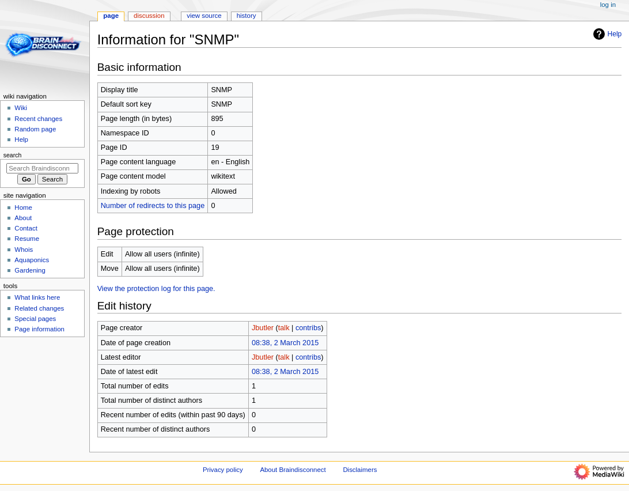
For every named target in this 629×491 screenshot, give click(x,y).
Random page (35, 129)
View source (204, 15)
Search (12, 155)
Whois (23, 249)
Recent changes (38, 118)
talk (284, 328)
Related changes (39, 308)
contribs (308, 328)
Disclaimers (360, 469)
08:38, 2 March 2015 (285, 343)
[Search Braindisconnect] (42, 168)
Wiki (20, 107)
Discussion (149, 15)
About (23, 217)
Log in (608, 4)
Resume (26, 238)
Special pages (35, 318)
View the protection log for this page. (156, 289)
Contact (25, 228)
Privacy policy (223, 469)
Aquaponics (31, 259)
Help (606, 34)
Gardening (30, 270)
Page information (39, 329)
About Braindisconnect (292, 469)
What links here (37, 297)
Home (23, 207)
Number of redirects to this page (153, 206)
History (246, 15)
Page (111, 15)
